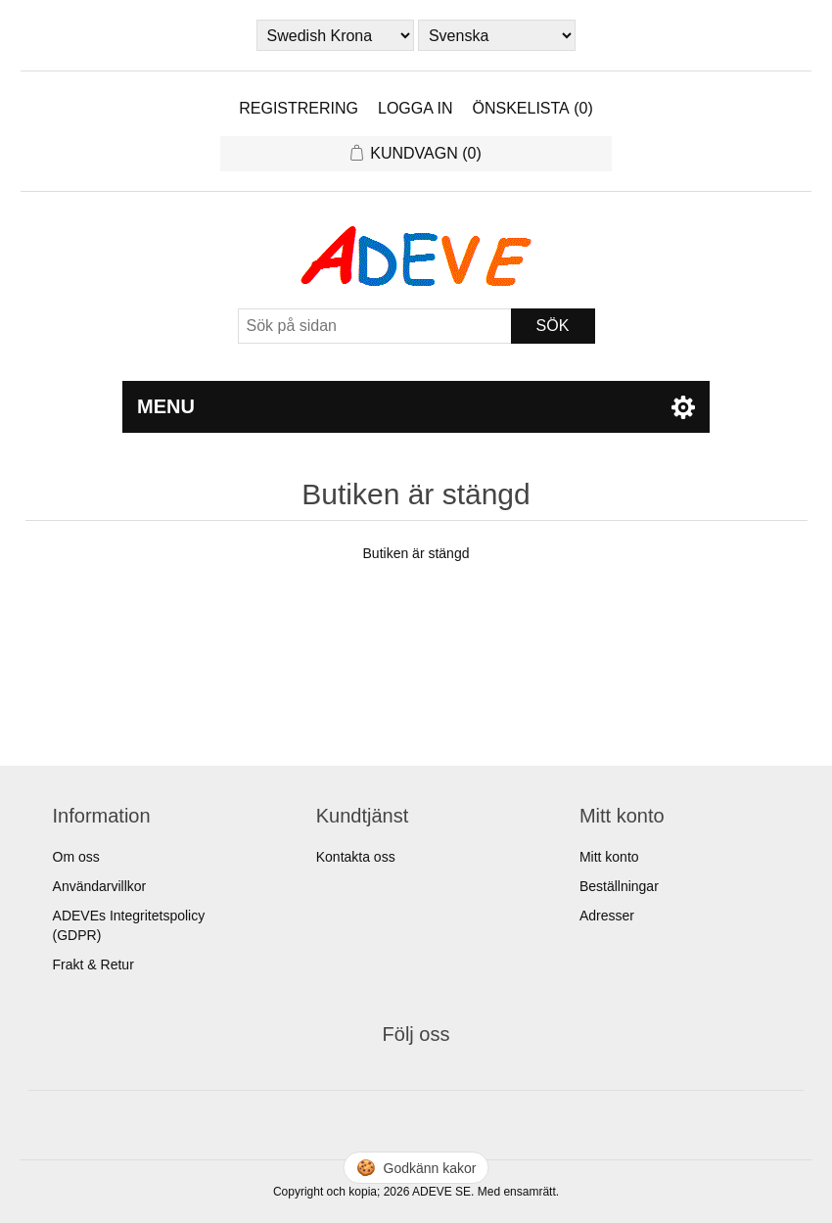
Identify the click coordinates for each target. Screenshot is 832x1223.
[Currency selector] (335, 35)
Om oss (76, 857)
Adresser (606, 915)
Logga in (415, 108)
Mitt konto (609, 857)
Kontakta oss (355, 857)
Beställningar (619, 886)
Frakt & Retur (93, 964)
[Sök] (375, 326)
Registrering (298, 108)
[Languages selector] (497, 35)
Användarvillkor (100, 886)
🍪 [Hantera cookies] (416, 1167)
